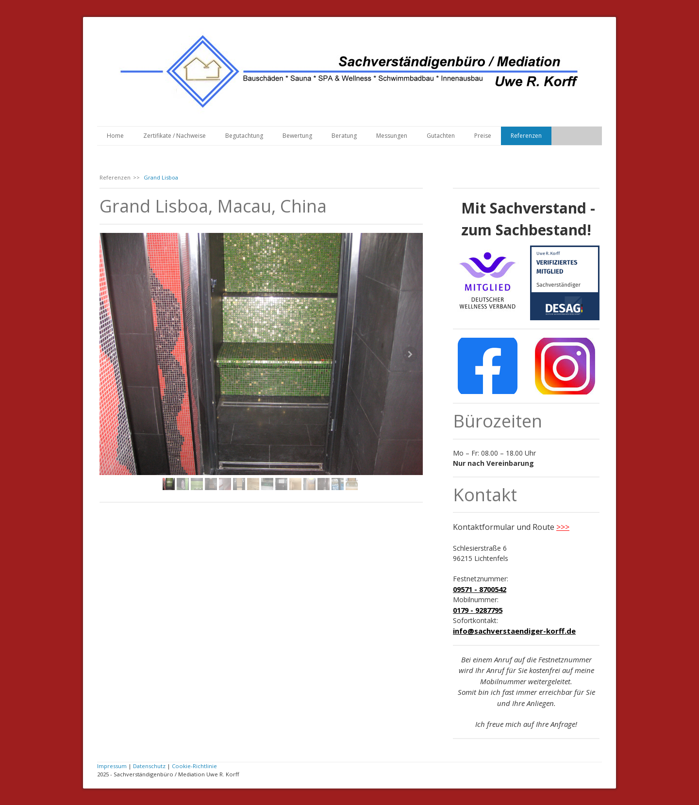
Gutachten (441, 135)
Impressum (112, 766)
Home (115, 135)
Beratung (344, 135)
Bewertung (297, 135)
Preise (482, 135)
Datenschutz (149, 766)
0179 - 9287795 (477, 610)
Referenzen (526, 135)
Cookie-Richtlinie (194, 766)
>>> (562, 527)
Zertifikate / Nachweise (174, 135)
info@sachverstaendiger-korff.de (514, 631)
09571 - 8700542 (479, 589)
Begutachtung (244, 135)
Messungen (391, 135)
